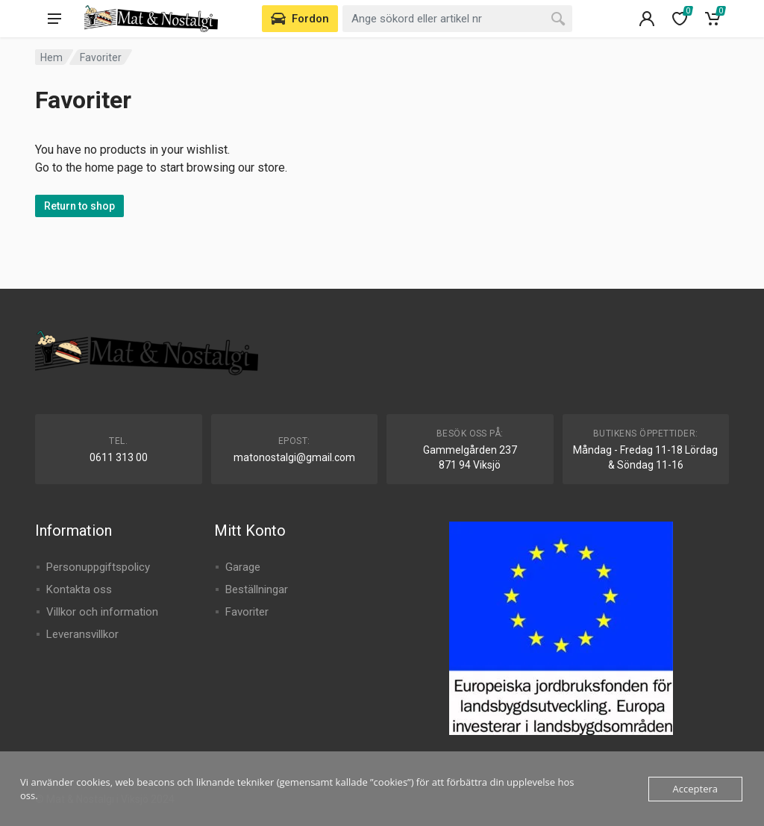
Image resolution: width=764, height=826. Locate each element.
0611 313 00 (119, 457)
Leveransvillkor (82, 634)
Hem (51, 57)
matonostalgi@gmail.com (294, 457)
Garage (242, 567)
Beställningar (256, 589)
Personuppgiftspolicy (98, 567)
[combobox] (457, 18)
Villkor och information (102, 612)
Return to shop (79, 206)
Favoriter (247, 612)
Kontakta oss (79, 589)
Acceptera (695, 788)
